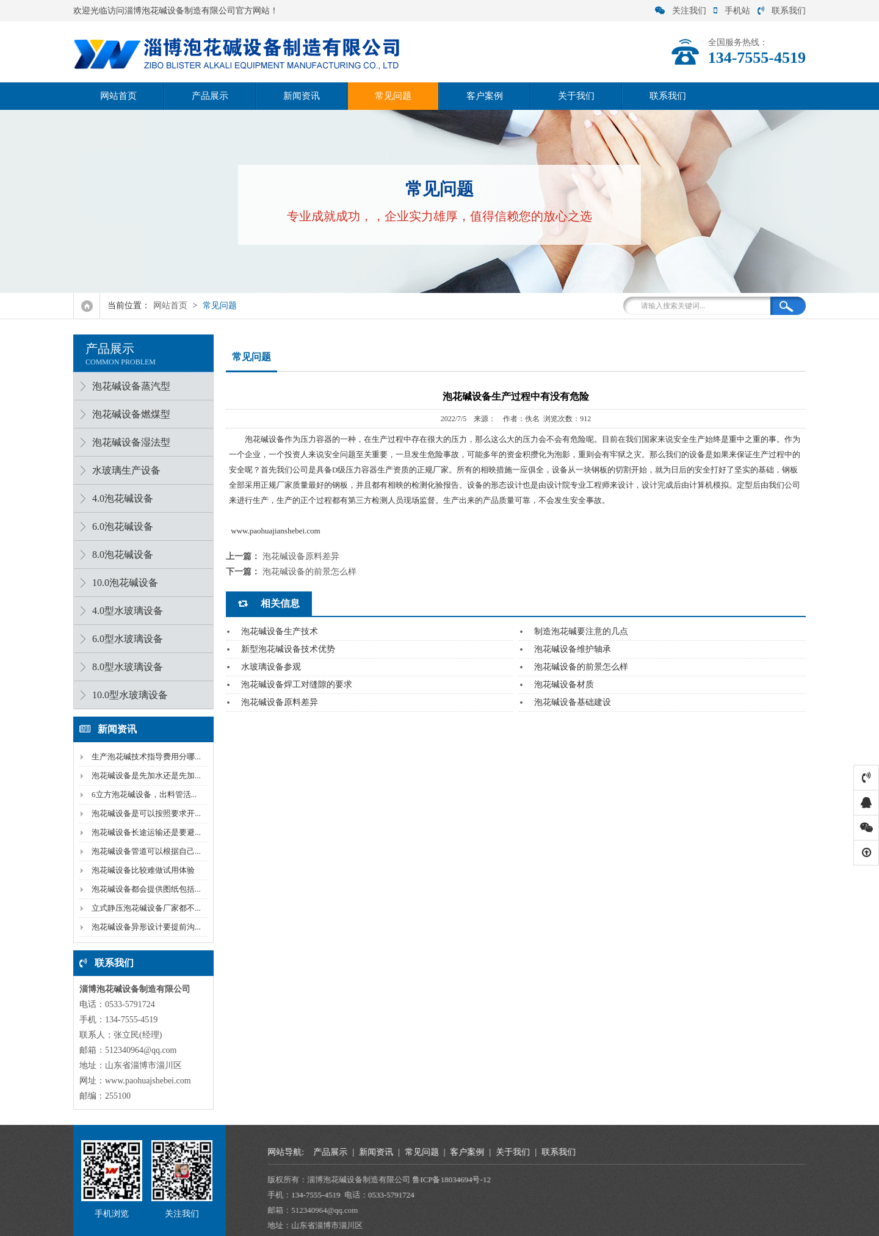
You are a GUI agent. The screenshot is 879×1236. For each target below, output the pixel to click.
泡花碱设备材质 (564, 684)
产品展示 (210, 96)
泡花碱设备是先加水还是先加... (143, 775)
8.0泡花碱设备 (119, 554)
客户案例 (484, 96)
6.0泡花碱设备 (119, 526)
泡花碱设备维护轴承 (572, 649)
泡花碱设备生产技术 (279, 631)
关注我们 (680, 10)
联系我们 (782, 10)
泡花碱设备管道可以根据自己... (143, 851)
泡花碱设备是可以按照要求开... (143, 813)
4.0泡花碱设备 (119, 498)
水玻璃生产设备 (123, 470)
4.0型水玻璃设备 (124, 610)
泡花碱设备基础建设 (572, 702)
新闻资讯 (301, 96)
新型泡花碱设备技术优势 (288, 649)
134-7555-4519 (691, 1194)
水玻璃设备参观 (271, 666)
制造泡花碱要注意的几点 (581, 631)
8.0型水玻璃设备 (124, 667)
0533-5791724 (767, 1194)
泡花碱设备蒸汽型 (128, 386)
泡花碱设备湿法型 (128, 442)
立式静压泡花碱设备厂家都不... (143, 908)
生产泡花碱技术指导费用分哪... (143, 756)
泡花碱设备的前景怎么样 (309, 571)
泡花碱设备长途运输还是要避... (143, 832)
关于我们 (576, 96)
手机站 (732, 10)
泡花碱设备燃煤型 (128, 414)
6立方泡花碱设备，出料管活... (141, 794)
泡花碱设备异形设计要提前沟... (143, 926)
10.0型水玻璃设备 (127, 695)
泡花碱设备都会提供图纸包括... (143, 889)
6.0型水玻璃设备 (124, 639)
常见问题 (393, 96)
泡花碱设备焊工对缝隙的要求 (296, 684)
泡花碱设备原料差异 (300, 556)
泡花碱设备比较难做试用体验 (140, 870)
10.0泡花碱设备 (122, 582)
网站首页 (118, 96)
